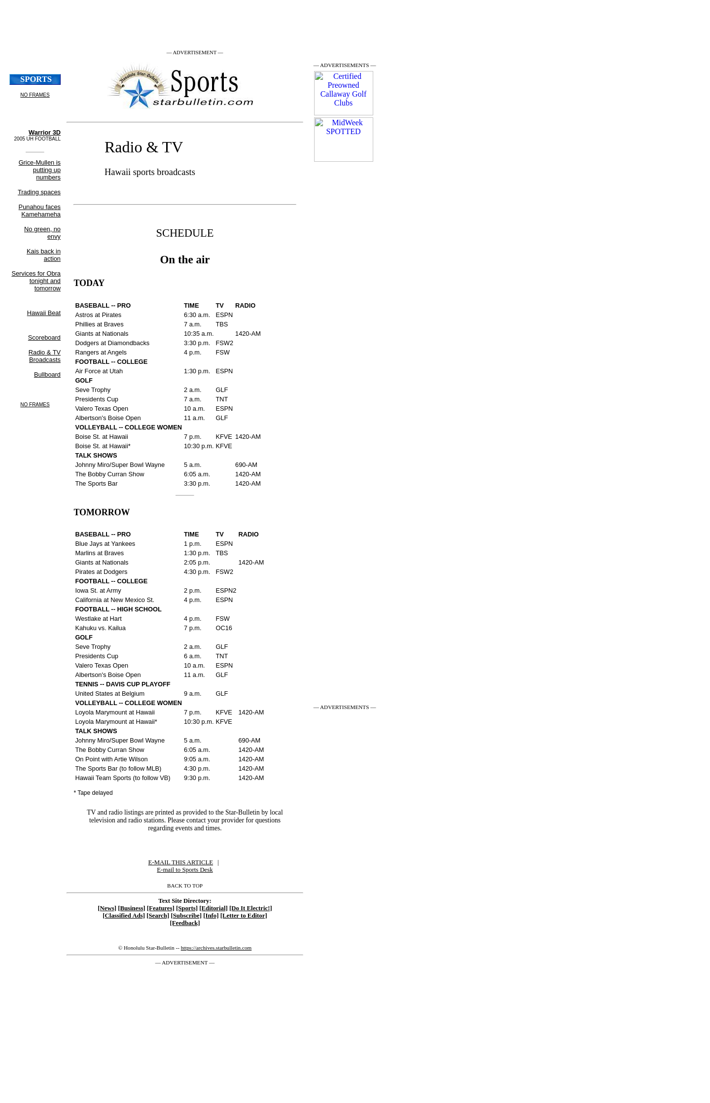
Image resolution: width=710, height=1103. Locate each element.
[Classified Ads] (124, 915)
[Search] (157, 915)
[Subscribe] (186, 915)
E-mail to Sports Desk (185, 869)
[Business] (131, 908)
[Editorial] (213, 908)
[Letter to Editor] (243, 915)
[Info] (210, 915)
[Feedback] (185, 923)
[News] (107, 908)
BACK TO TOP (185, 886)
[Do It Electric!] (250, 908)
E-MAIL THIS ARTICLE (180, 862)
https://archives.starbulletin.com (216, 948)
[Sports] (187, 908)
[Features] (161, 908)
